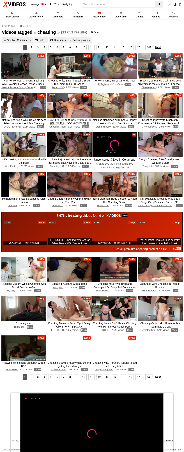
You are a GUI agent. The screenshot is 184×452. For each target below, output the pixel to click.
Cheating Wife (24, 323)
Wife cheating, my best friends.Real (115, 80)
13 (107, 47)
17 (138, 47)
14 (115, 47)
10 (83, 47)
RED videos (99, 14)
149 (149, 47)
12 (99, 47)
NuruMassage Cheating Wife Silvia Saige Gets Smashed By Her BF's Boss (160, 202)
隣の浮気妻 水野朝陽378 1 (25, 243)
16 (130, 47)
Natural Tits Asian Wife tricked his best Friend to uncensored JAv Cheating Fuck (24, 123)
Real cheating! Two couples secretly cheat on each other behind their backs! (159, 243)
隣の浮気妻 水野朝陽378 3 (114, 243)
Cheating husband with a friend (69, 283)
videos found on (92, 215)
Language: (37, 4)
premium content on (147, 249)
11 (91, 47)
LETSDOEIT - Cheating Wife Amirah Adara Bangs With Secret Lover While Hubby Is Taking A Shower (69, 243)
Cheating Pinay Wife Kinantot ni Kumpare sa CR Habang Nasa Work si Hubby (160, 123)
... (143, 47)
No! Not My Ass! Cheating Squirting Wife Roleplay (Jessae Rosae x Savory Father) (24, 84)
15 (122, 47)
